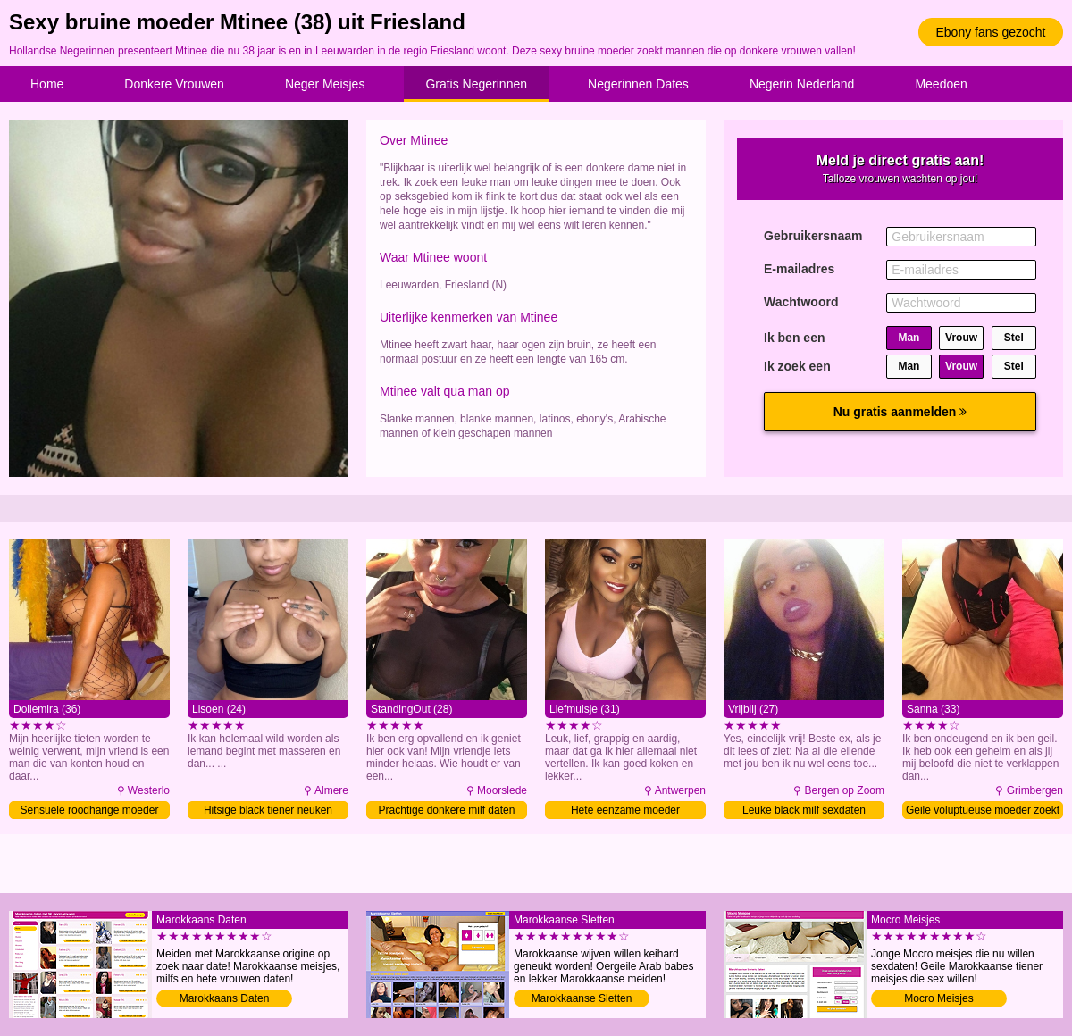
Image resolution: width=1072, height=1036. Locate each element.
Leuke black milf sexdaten (804, 810)
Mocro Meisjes (938, 998)
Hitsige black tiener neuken (268, 810)
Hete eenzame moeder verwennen (625, 811)
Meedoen (941, 84)
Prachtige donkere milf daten (447, 810)
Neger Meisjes (324, 84)
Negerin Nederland (802, 84)
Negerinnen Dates (638, 84)
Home (46, 84)
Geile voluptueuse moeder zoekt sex (982, 811)
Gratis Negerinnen (476, 84)
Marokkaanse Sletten (582, 998)
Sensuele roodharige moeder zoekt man (90, 811)
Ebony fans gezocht (991, 32)
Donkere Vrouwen (174, 84)
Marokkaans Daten (225, 998)
